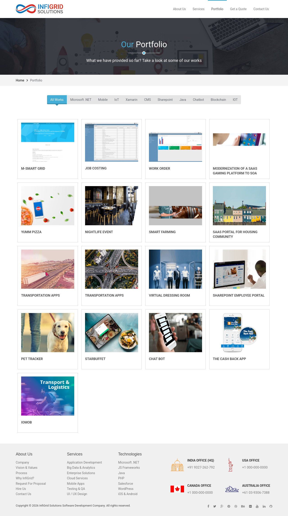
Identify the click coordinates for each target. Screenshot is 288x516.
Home (20, 80)
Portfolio (217, 9)
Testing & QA (76, 489)
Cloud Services (77, 478)
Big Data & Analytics (81, 467)
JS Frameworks (129, 467)
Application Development (84, 462)
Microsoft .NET (80, 99)
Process (21, 473)
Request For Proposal (31, 483)
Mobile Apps (76, 483)
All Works (57, 99)
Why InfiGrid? (25, 478)
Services (199, 9)
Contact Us (261, 9)
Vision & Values (26, 467)
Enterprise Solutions (81, 473)
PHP (121, 478)
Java (183, 99)
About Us (179, 9)
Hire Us (21, 489)
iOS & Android (127, 494)
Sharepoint (165, 99)
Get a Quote (238, 9)
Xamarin (131, 99)
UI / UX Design (77, 494)
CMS (147, 99)
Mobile (103, 99)
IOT (235, 99)
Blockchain (218, 99)
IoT (116, 99)
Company (22, 462)
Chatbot (198, 99)
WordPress (125, 489)
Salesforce (125, 483)
